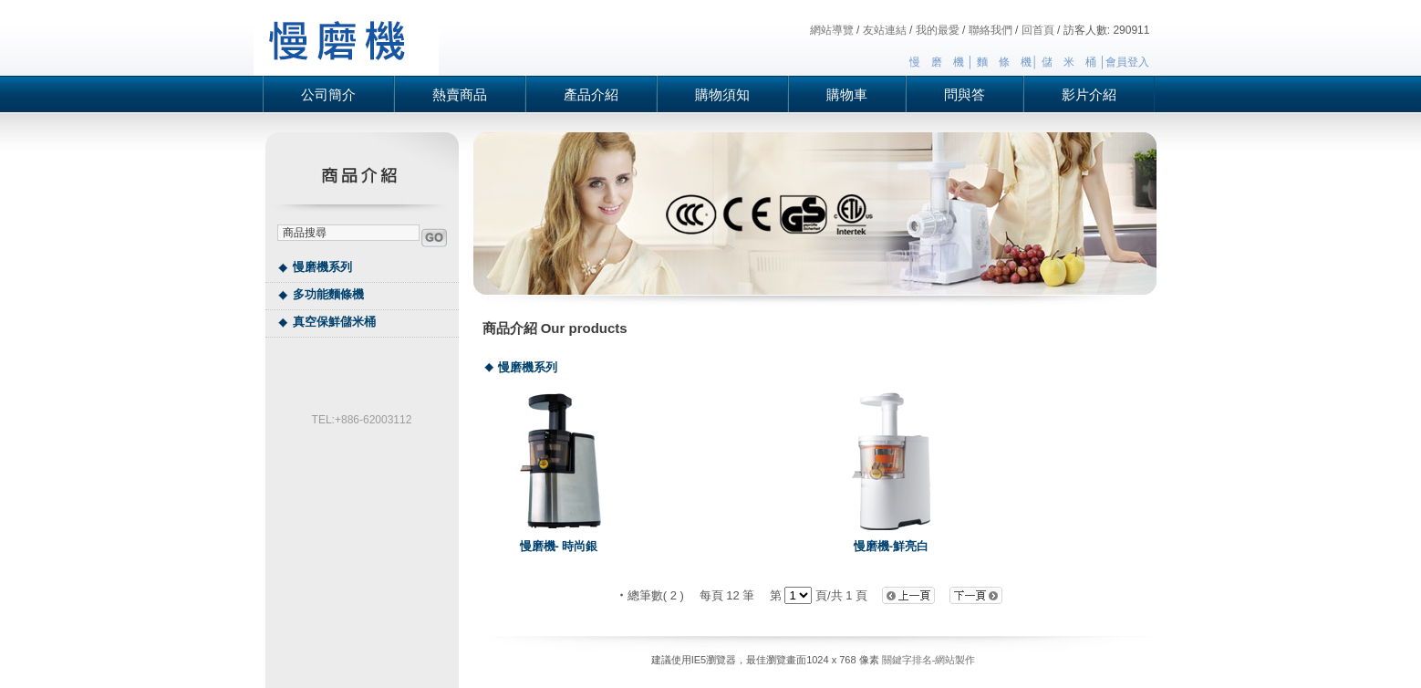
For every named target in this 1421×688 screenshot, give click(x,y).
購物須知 (722, 94)
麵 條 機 (1004, 62)
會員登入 (1127, 62)
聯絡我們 (990, 30)
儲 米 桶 (1069, 62)
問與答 (964, 94)
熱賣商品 (459, 94)
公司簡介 (328, 94)
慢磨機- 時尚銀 (559, 546)
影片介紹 (1089, 94)
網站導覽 (832, 30)
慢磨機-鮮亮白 (891, 546)
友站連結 (885, 30)
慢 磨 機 (936, 62)
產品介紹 (591, 94)
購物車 (846, 94)
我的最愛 (937, 30)
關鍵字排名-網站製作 (929, 659)
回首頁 (1038, 30)
